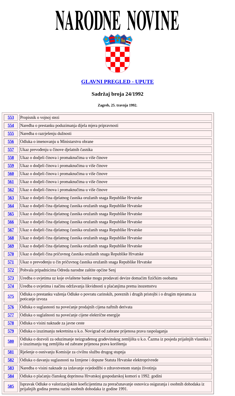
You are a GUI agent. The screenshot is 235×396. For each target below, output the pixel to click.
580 (11, 341)
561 (11, 181)
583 (11, 368)
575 (11, 296)
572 (11, 270)
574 (11, 286)
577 (11, 315)
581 (11, 352)
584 (11, 376)
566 (11, 222)
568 (11, 238)
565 (11, 214)
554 (11, 125)
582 (11, 360)
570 (11, 254)
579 (11, 331)
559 (11, 165)
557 (11, 149)
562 (11, 189)
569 (11, 246)
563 (11, 197)
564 (11, 206)
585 (11, 386)
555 (11, 133)
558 (11, 157)
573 (11, 278)
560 (11, 173)
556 (11, 141)
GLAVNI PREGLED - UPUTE (117, 81)
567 (11, 230)
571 (11, 262)
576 (11, 307)
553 (11, 117)
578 (11, 323)
